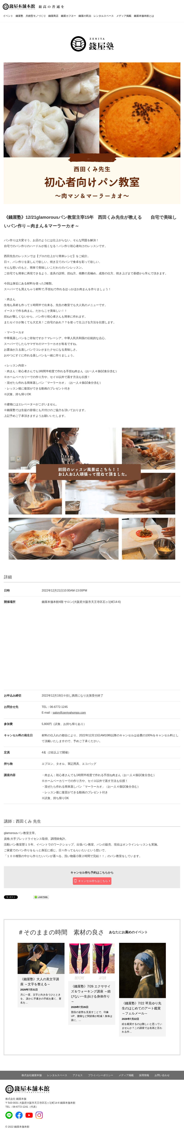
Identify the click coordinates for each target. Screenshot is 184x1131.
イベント (8, 15)
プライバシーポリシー (100, 1075)
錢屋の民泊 (85, 15)
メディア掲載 (123, 15)
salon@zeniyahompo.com (69, 712)
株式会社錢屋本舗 (32, 1075)
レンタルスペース (104, 15)
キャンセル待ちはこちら (93, 880)
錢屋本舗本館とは (144, 15)
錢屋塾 (19, 15)
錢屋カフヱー (68, 15)
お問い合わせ (162, 1075)
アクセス (78, 1075)
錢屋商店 (53, 15)
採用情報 (144, 1075)
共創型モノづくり (36, 15)
